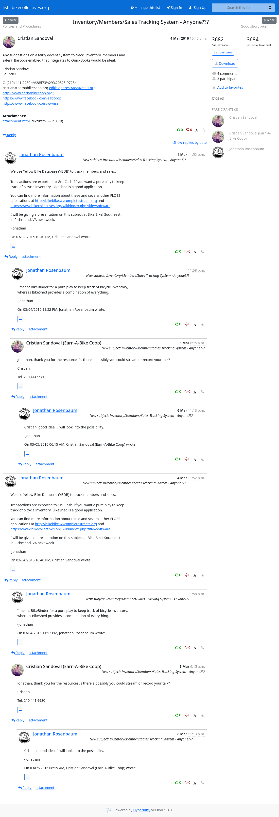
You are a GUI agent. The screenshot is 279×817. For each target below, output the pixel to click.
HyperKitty (141, 810)
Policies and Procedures (22, 26)
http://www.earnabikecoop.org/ (28, 93)
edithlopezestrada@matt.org (72, 87)
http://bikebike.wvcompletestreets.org (66, 200)
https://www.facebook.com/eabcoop (32, 98)
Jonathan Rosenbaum (41, 154)
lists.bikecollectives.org (26, 8)
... (14, 245)
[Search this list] (239, 7)
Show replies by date (190, 142)
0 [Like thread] (180, 129)
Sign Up (198, 7)
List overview (223, 52)
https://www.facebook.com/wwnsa (31, 103)
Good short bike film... (258, 26)
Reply (9, 134)
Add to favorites (227, 87)
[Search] (270, 7)
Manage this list (145, 7)
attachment (31, 256)
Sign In (174, 7)
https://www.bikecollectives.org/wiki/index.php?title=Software (60, 205)
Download (225, 63)
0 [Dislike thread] (189, 129)
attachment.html (16, 121)
